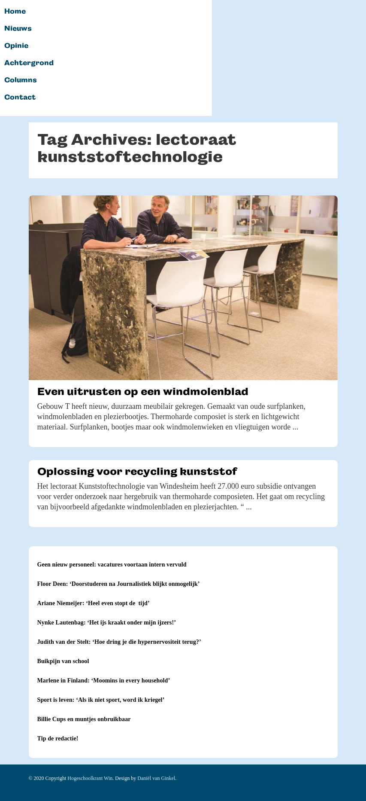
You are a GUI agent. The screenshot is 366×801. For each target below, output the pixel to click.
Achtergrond (29, 63)
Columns (20, 80)
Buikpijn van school (63, 661)
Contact (20, 97)
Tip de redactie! (58, 738)
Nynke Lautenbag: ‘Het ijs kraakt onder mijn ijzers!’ (106, 622)
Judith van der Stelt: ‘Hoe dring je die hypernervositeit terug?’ (119, 642)
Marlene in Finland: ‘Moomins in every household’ (103, 680)
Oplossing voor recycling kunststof (137, 471)
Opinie (16, 46)
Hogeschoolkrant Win (89, 778)
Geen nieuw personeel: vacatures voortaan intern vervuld (112, 564)
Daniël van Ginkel (156, 778)
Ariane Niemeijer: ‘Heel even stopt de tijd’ (93, 603)
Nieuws (18, 29)
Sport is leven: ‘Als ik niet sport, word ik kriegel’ (101, 700)
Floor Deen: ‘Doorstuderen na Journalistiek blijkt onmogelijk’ (118, 584)
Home (15, 11)
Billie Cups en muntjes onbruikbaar (84, 719)
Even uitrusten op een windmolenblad (142, 391)
